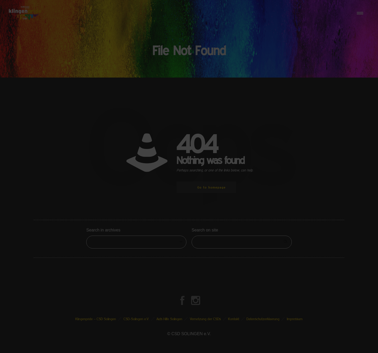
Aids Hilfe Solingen (169, 319)
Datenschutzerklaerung (262, 319)
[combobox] (136, 242)
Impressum (295, 319)
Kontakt (233, 319)
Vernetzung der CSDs (205, 319)
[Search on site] (242, 242)
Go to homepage (211, 187)
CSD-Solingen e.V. (136, 319)
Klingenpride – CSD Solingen (95, 319)
